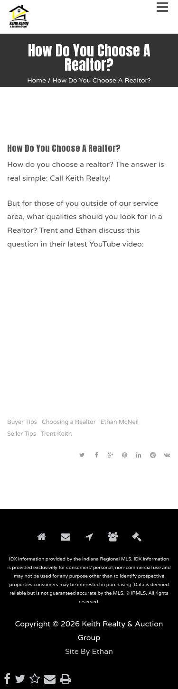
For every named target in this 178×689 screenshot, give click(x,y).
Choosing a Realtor (69, 422)
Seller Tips (21, 434)
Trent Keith (56, 434)
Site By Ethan (89, 651)
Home (36, 80)
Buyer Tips (22, 422)
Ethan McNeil (120, 422)
